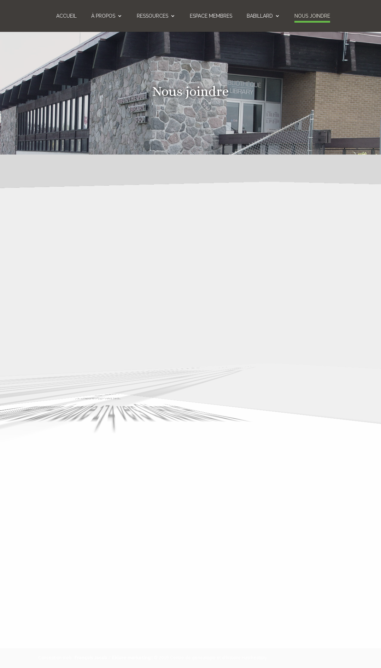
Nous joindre (312, 16)
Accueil (66, 16)
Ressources (152, 16)
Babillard (260, 16)
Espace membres (211, 16)
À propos (103, 16)
